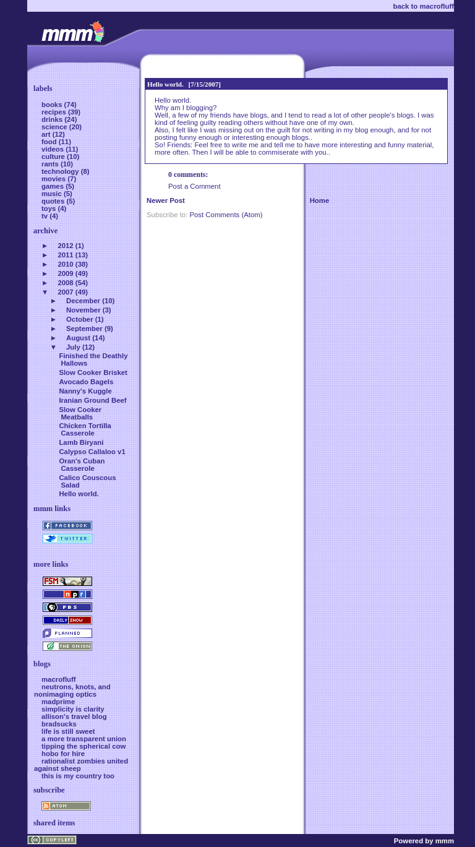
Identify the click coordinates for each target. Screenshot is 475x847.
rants (51, 164)
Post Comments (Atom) (225, 214)
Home (320, 200)
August (78, 338)
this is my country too (77, 776)
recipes (54, 112)
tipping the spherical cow (83, 746)
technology (61, 171)
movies (54, 179)
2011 (65, 255)
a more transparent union (83, 738)
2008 (65, 282)
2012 (65, 245)
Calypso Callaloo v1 (92, 451)
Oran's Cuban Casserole (82, 464)
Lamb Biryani (81, 442)
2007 (65, 292)
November (83, 310)
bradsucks (59, 724)
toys (49, 208)
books (52, 104)
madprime (58, 701)
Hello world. (165, 84)
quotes (53, 201)
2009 (65, 273)
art (47, 134)
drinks (52, 119)
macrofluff (58, 679)
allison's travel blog (74, 716)
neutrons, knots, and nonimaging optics (72, 690)
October (79, 319)
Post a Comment (194, 186)
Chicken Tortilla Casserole (85, 429)
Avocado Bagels (86, 381)
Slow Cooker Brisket (93, 372)
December (83, 300)
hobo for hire (63, 753)
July (73, 347)
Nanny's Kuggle (85, 391)
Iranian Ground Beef (92, 400)
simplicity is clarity (73, 709)
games (53, 186)
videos (53, 149)
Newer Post (166, 200)
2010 (65, 264)
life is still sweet (68, 731)
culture (54, 156)
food (50, 141)
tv (45, 216)
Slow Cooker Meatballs (80, 413)
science (55, 127)
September (84, 328)
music (52, 193)
